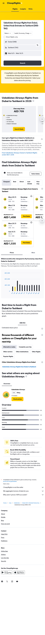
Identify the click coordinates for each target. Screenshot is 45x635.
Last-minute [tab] (29, 182)
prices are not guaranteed (9, 481)
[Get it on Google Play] (6, 572)
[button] (3, 3)
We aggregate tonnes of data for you (23, 491)
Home (5, 503)
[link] (19, 129)
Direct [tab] (22, 181)
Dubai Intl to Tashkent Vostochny (30, 503)
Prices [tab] (12, 252)
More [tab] (33, 252)
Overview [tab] (7, 383)
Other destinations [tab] (22, 351)
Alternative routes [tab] (9, 347)
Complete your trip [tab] (25, 347)
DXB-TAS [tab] (22, 323)
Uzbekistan (17, 503)
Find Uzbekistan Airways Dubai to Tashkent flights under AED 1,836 (22, 154)
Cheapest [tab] (6, 181)
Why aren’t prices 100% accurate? (23, 495)
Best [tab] (14, 181)
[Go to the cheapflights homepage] (15, 3)
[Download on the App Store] (19, 572)
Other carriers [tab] (7, 351)
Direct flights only (12, 37)
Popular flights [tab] (8, 356)
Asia (10, 503)
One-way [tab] (38, 182)
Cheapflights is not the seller (23, 487)
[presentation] (33, 101)
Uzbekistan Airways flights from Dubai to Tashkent (19, 367)
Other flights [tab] (36, 351)
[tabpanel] (22, 278)
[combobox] (8, 33)
